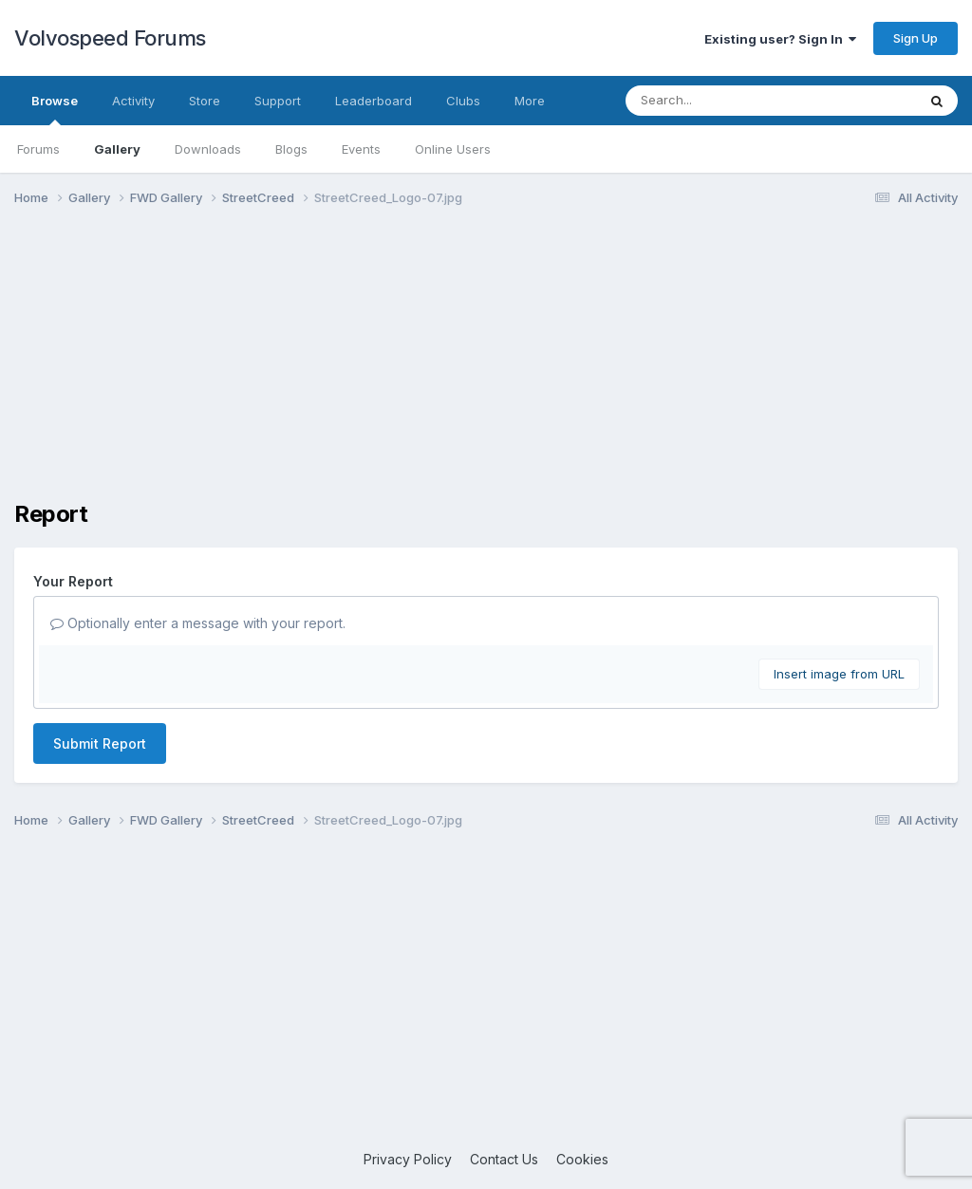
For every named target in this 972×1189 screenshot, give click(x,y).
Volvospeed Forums (110, 38)
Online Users (453, 149)
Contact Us (504, 1159)
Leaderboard (373, 100)
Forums (38, 149)
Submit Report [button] (99, 743)
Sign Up (915, 38)
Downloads (208, 149)
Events (361, 149)
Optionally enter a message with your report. (198, 623)
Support (277, 100)
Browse (54, 109)
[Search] (719, 100)
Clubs (463, 100)
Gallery (117, 149)
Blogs (291, 149)
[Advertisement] (486, 368)
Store (204, 100)
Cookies (582, 1159)
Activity (133, 100)
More (529, 100)
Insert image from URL (839, 673)
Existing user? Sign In (780, 38)
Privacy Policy (408, 1159)
